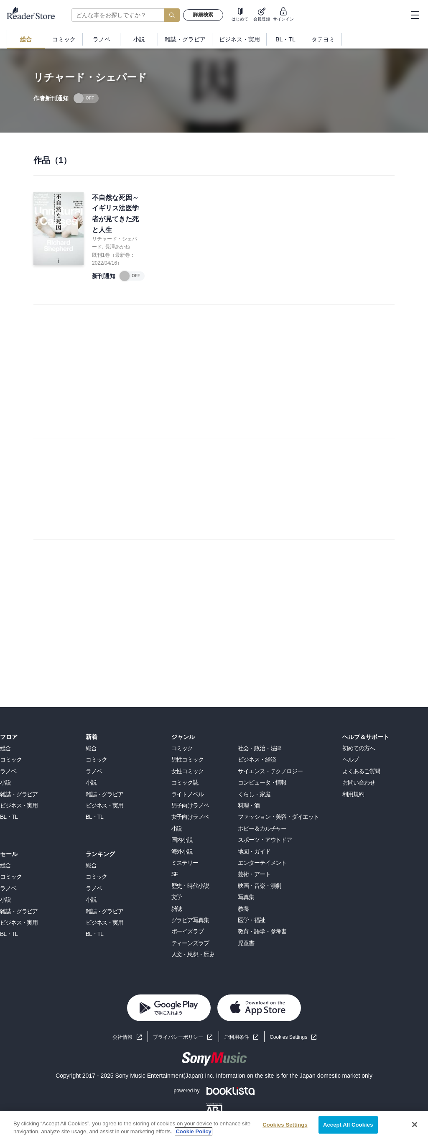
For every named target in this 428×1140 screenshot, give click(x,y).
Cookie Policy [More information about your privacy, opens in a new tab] (193, 1131)
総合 (5, 748)
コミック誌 (184, 782)
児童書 (246, 943)
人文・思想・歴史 (192, 954)
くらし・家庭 (254, 794)
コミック (11, 759)
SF (174, 874)
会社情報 (122, 1037)
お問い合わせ (358, 782)
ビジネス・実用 (19, 805)
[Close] (414, 1124)
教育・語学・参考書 (262, 931)
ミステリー (184, 862)
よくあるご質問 (361, 771)
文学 (176, 897)
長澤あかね (117, 247)
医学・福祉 (251, 920)
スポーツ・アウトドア (265, 839)
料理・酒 (249, 805)
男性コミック (187, 759)
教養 (243, 908)
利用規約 (353, 794)
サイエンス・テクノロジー (270, 771)
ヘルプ (350, 759)
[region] (214, 1125)
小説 (5, 782)
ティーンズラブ (190, 943)
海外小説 (182, 851)
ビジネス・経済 (256, 759)
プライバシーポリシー (178, 1037)
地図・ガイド (254, 851)
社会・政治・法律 (259, 748)
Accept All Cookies (348, 1125)
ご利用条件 (236, 1037)
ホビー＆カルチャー (262, 828)
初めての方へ (358, 748)
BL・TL (9, 816)
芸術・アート (254, 874)
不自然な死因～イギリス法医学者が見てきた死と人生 (115, 213)
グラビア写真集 (190, 920)
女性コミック (187, 771)
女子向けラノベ (190, 816)
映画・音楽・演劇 (259, 885)
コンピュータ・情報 (262, 782)
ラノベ (8, 771)
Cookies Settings (288, 1037)
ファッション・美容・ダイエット (278, 816)
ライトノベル (187, 794)
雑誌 (176, 908)
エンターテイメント (262, 862)
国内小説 (182, 839)
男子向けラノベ (190, 805)
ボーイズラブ (187, 931)
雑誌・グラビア (19, 794)
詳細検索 (203, 15)
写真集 (246, 897)
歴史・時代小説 (190, 885)
